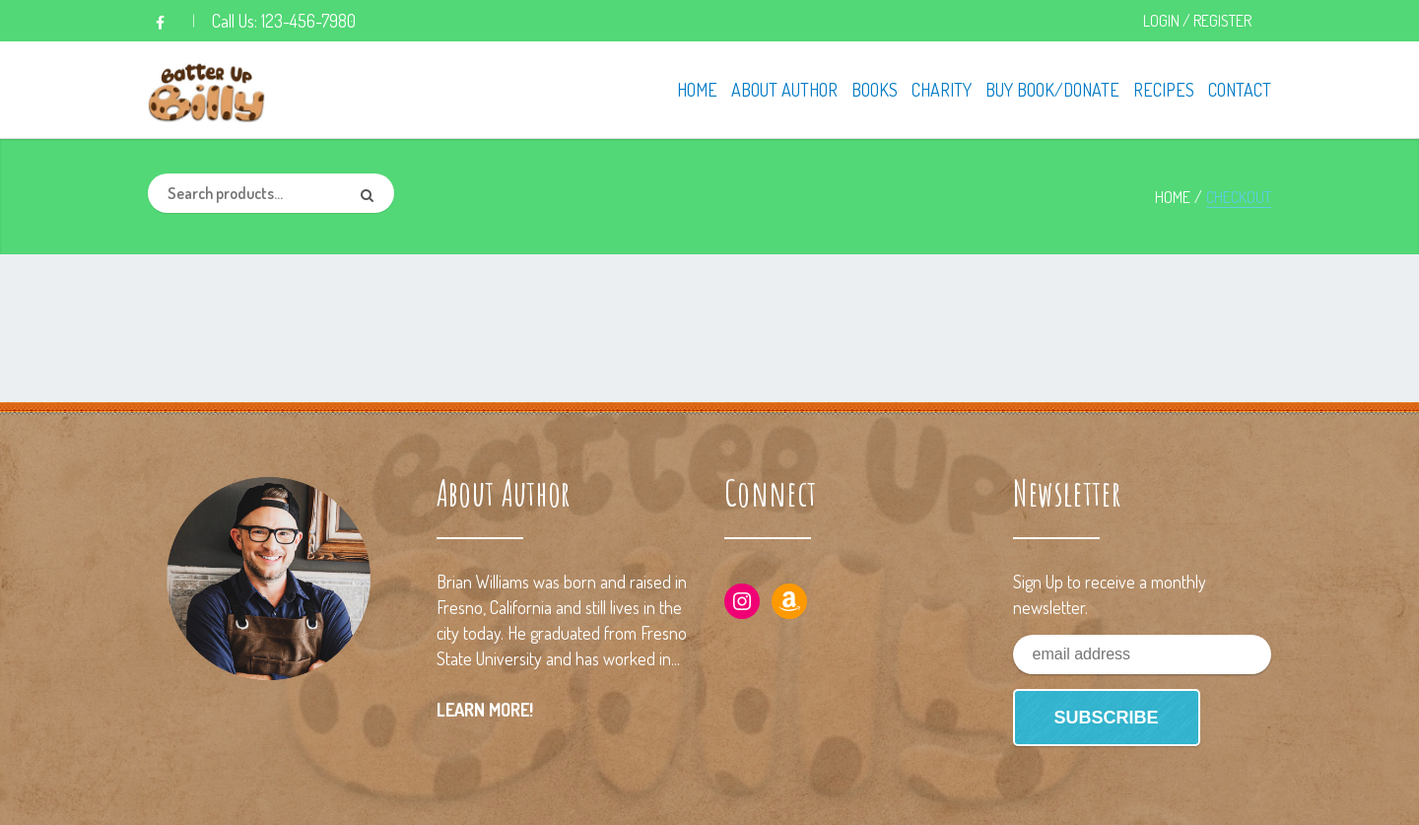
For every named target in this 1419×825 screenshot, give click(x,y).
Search (374, 193)
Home (1172, 197)
